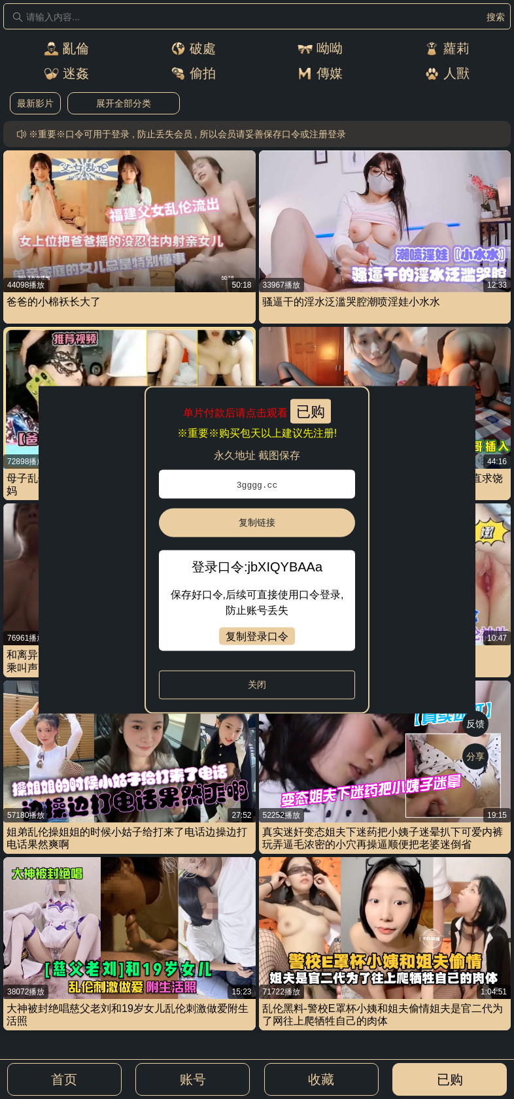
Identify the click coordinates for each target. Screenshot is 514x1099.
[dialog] (257, 549)
